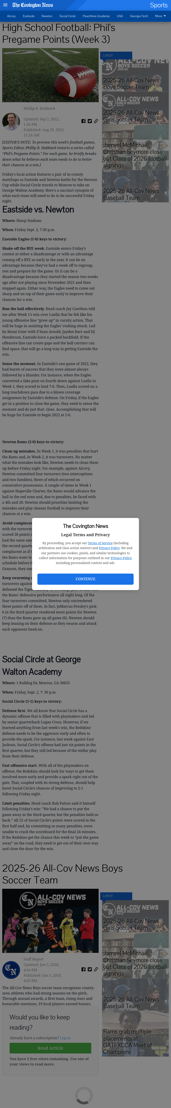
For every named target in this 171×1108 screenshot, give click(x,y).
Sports (159, 5)
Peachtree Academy (96, 16)
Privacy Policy (109, 548)
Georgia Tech (139, 16)
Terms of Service (100, 543)
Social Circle (67, 16)
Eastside (29, 16)
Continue (85, 578)
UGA (120, 16)
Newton (47, 16)
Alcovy (11, 16)
